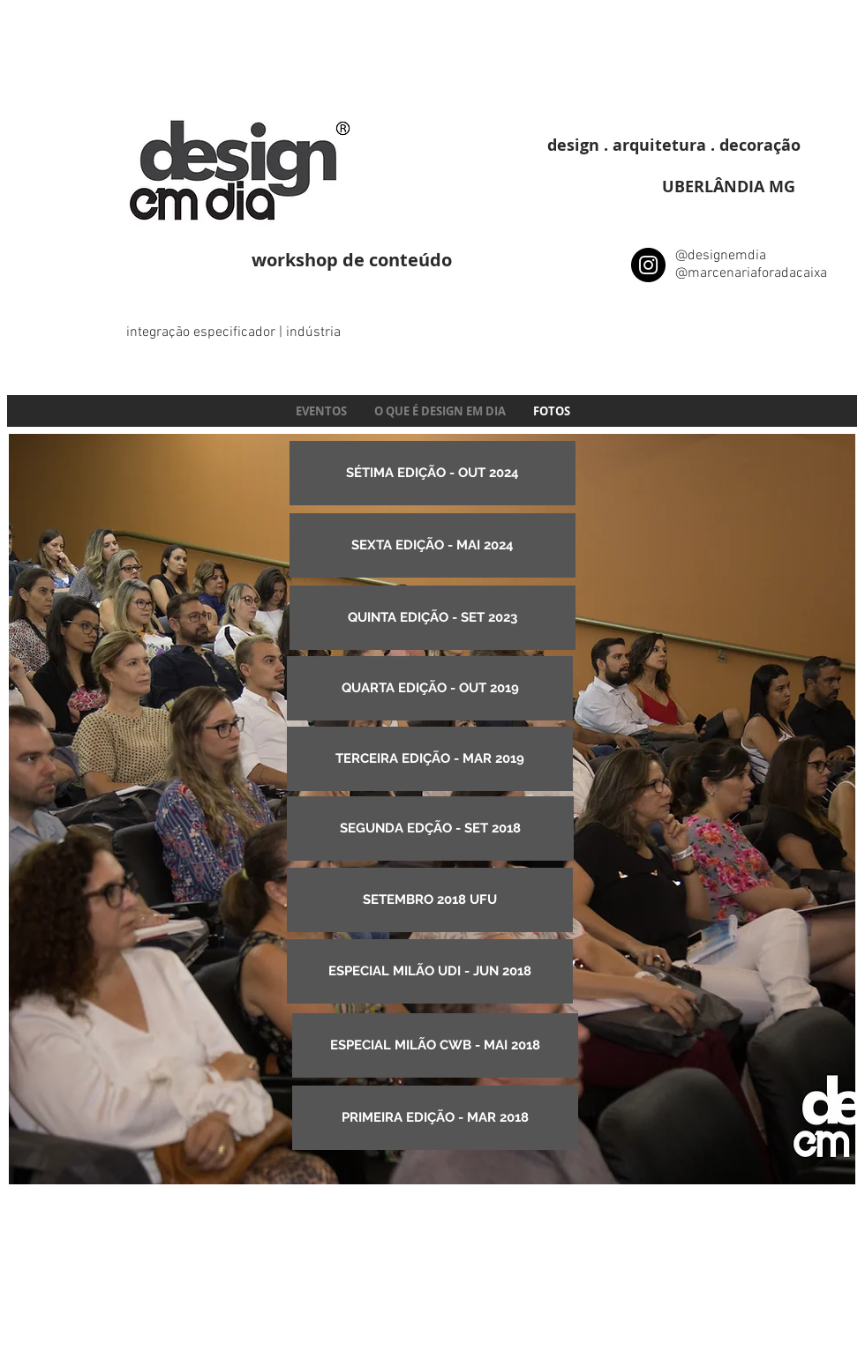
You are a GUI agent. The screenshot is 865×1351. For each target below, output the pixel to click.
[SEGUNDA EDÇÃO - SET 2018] (430, 828)
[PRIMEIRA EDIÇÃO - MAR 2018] (435, 1118)
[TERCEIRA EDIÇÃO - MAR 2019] (430, 759)
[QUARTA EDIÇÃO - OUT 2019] (430, 688)
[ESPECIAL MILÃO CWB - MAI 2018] (435, 1045)
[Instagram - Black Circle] (648, 265)
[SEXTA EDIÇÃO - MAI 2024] (432, 545)
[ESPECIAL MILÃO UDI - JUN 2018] (430, 971)
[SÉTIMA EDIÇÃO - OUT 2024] (432, 473)
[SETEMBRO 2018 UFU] (430, 900)
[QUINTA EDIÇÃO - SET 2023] (432, 618)
